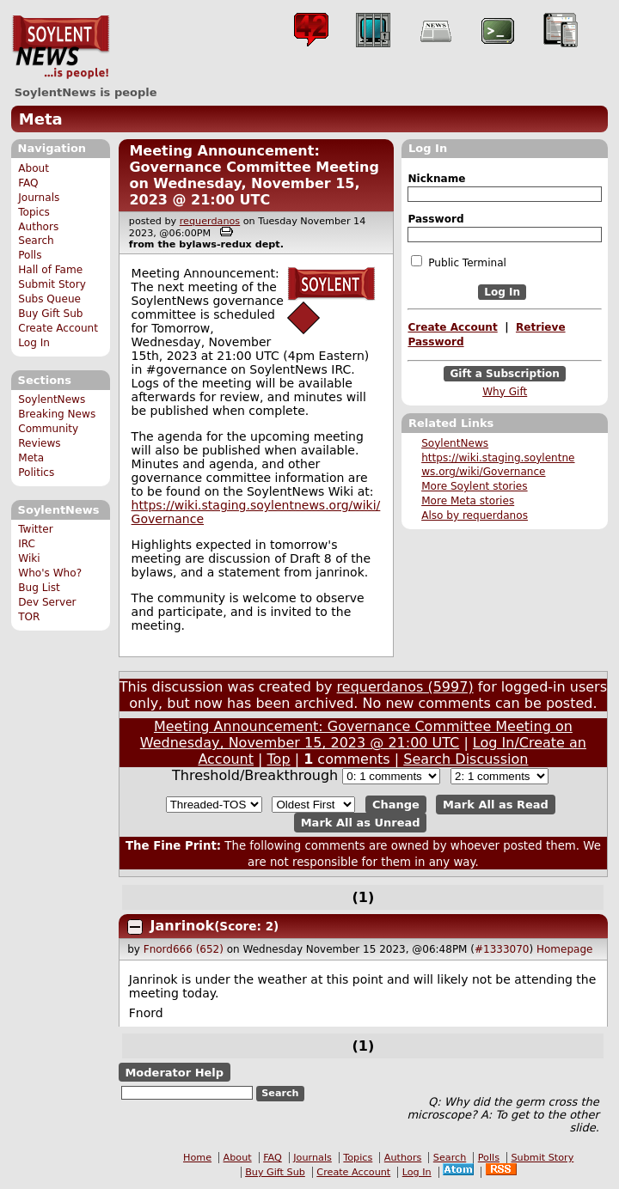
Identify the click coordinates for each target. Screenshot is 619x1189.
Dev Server (47, 602)
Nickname (436, 179)
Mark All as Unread (360, 822)
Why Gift (504, 392)
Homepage (564, 949)
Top (279, 759)
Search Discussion (465, 759)
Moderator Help (174, 1072)
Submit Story (52, 284)
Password (435, 219)
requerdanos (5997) (405, 687)
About (33, 168)
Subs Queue (49, 299)
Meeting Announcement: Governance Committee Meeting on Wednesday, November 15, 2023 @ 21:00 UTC (254, 175)
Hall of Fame (50, 270)
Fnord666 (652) (184, 949)
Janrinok (182, 926)
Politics (36, 472)
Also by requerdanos (474, 515)
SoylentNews (60, 47)
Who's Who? (50, 573)
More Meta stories (467, 501)
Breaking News (56, 414)
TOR (29, 617)
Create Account (58, 328)
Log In (34, 343)
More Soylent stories (474, 486)
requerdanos (210, 221)
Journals (38, 198)
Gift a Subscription (505, 374)
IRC (26, 544)
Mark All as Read (496, 804)
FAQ (28, 183)
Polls (29, 255)
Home (197, 1157)
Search (36, 241)
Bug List (39, 588)
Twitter (35, 529)
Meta (41, 119)
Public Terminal (458, 262)
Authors (38, 227)
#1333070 (502, 949)
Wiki (29, 558)
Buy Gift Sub (50, 314)
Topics (34, 212)
